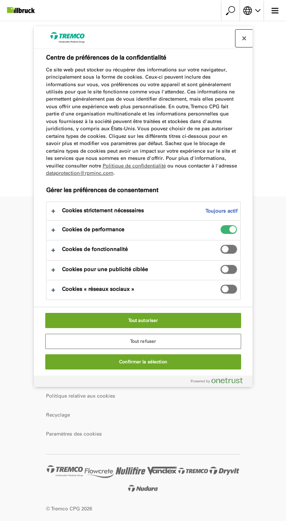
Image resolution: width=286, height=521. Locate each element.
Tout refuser (143, 341)
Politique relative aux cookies (80, 396)
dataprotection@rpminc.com (79, 173)
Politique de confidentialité (134, 166)
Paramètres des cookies (74, 434)
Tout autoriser (143, 320)
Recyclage (58, 415)
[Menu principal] (275, 10)
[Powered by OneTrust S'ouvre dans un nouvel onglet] (220, 382)
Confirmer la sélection (143, 362)
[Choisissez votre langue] (252, 10)
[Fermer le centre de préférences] (244, 38)
